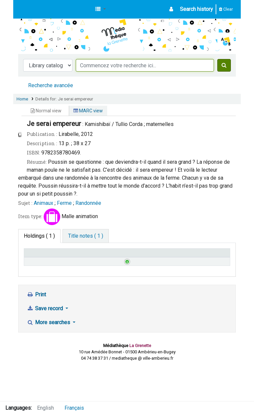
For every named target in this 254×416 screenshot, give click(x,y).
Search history (196, 9)
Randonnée (88, 203)
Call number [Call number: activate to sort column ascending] (82, 256)
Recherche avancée (50, 85)
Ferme (64, 203)
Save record (45, 343)
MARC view (88, 110)
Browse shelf (85, 277)
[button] (100, 9)
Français (74, 408)
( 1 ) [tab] (39, 236)
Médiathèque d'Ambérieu (35, 9)
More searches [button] (49, 357)
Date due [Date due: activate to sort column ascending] (202, 256)
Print (36, 329)
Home (22, 98)
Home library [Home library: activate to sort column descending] (42, 256)
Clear (226, 9)
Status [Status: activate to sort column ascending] (117, 256)
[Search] (224, 65)
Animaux (43, 203)
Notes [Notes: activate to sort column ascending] (158, 256)
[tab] (86, 236)
